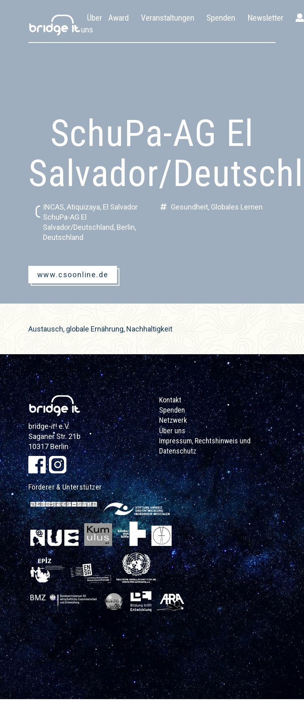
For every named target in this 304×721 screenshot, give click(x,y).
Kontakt (170, 400)
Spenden (220, 18)
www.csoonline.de (72, 274)
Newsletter (265, 18)
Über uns (172, 430)
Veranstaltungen (167, 18)
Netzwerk (173, 420)
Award (118, 18)
